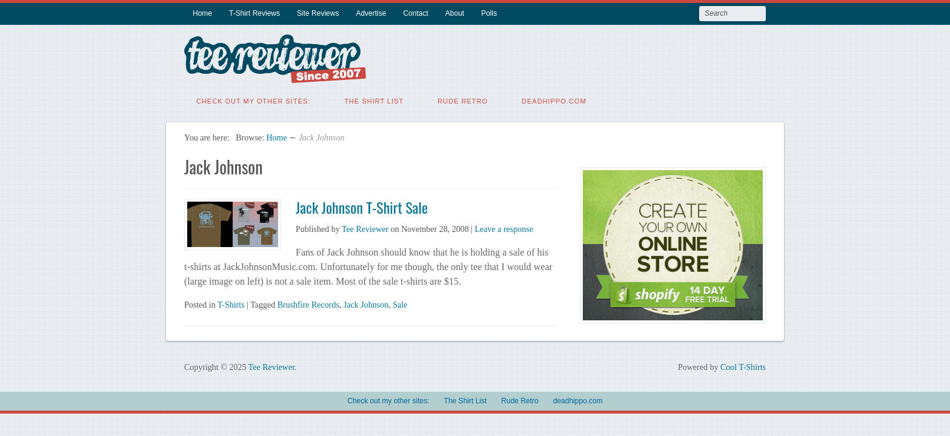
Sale (400, 303)
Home (202, 13)
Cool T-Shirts (743, 366)
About (454, 13)
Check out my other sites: (253, 100)
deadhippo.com (554, 100)
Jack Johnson (366, 303)
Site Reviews (318, 13)
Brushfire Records (308, 303)
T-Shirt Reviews (254, 13)
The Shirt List (374, 100)
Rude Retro (462, 100)
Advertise (371, 13)
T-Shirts (231, 303)
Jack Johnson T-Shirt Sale (362, 206)
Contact (415, 13)
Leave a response (504, 228)
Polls (489, 13)
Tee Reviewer (365, 228)
